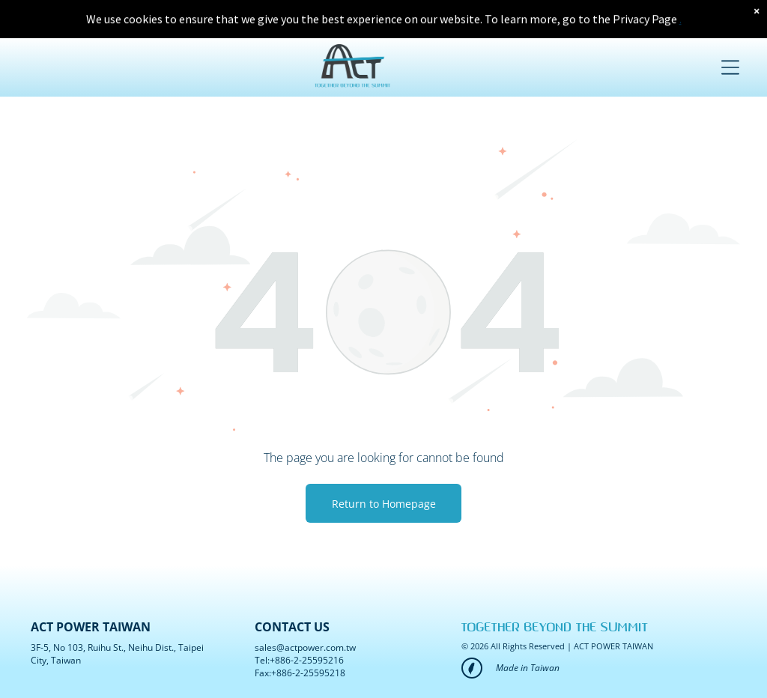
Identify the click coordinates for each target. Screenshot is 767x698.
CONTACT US (292, 627)
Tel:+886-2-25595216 (299, 660)
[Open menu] (730, 59)
